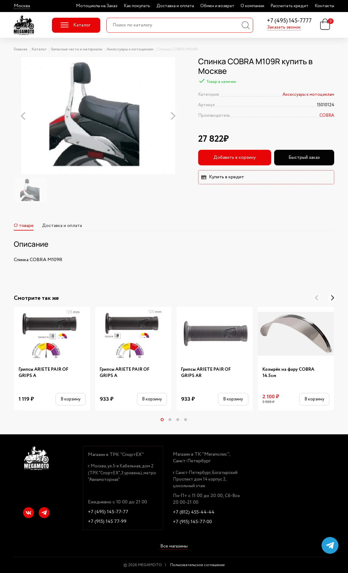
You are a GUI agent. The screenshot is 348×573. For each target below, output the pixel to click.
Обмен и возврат (217, 6)
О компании (252, 6)
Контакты (324, 6)
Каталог (75, 25)
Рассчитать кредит (289, 6)
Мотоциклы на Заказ (96, 6)
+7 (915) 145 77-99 (107, 521)
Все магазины (174, 546)
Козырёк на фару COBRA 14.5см (288, 372)
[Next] (332, 297)
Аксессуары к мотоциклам (308, 95)
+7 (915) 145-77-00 (192, 522)
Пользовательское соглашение (197, 565)
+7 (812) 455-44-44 (193, 512)
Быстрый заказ (304, 157)
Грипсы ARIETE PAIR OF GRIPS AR (206, 372)
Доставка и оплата (175, 6)
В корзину (70, 399)
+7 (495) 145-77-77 (108, 512)
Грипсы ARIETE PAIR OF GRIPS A (43, 372)
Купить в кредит (222, 176)
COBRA (326, 116)
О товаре (24, 225)
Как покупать (137, 6)
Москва (22, 6)
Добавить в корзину (234, 157)
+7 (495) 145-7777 (289, 21)
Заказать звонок (284, 27)
